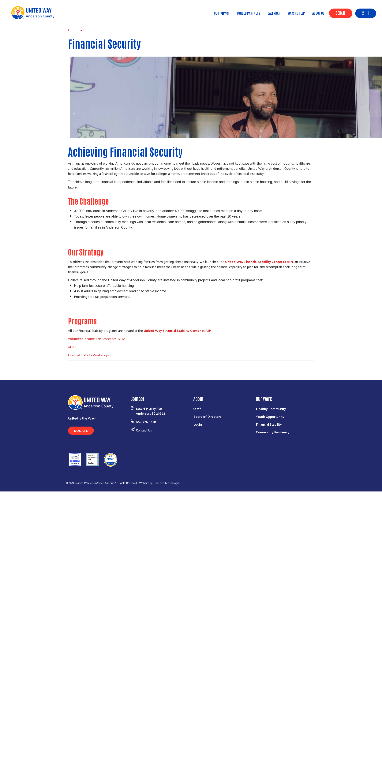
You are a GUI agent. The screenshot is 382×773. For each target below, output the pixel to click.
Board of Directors (207, 416)
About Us (318, 13)
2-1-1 (365, 12)
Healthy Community (271, 409)
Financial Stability (269, 424)
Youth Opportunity (270, 416)
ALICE (72, 347)
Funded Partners (248, 13)
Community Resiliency (272, 432)
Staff (197, 409)
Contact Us (144, 430)
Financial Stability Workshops (89, 355)
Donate (341, 12)
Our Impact (222, 13)
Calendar (274, 13)
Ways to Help (296, 13)
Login (197, 424)
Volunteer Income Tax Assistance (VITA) (97, 338)
